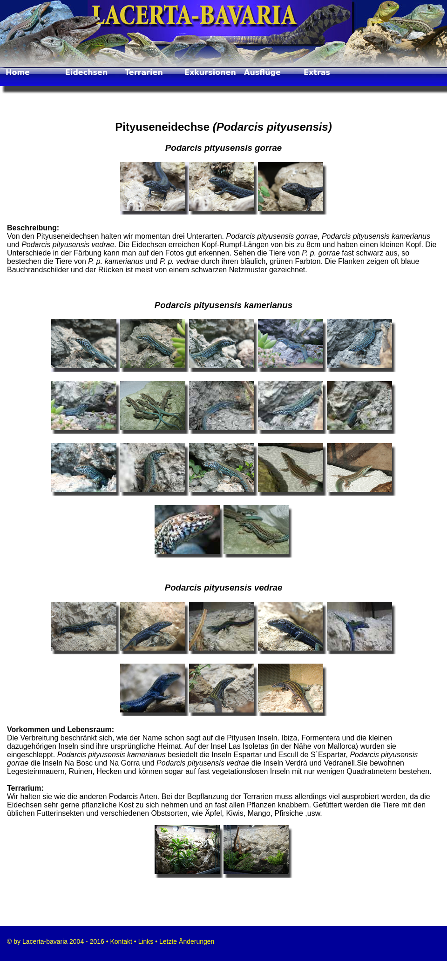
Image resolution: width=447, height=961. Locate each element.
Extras (317, 72)
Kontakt (120, 941)
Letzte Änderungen (185, 941)
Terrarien (144, 72)
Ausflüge (262, 72)
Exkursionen (210, 72)
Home (18, 72)
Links (146, 941)
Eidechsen (86, 72)
